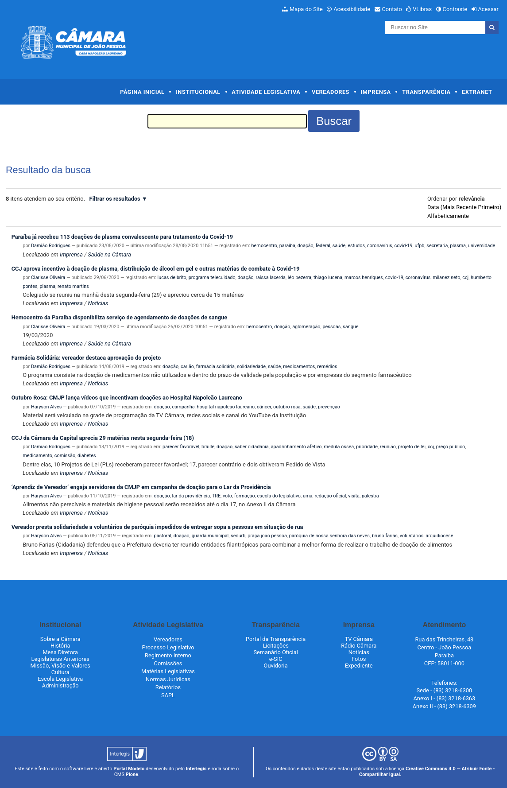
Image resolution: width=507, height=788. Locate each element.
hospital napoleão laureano (226, 407)
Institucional (198, 92)
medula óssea (339, 447)
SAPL (168, 695)
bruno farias (385, 536)
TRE (216, 496)
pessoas (331, 327)
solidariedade (251, 366)
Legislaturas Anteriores (60, 659)
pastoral (162, 536)
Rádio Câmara (358, 645)
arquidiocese (439, 536)
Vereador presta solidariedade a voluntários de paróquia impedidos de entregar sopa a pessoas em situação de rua (157, 527)
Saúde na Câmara (109, 254)
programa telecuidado (212, 277)
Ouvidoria (276, 665)
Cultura (60, 672)
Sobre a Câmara (60, 639)
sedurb (238, 536)
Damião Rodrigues (50, 245)
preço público (450, 447)
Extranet (477, 92)
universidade (481, 245)
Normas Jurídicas (168, 679)
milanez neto (446, 277)
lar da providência (191, 496)
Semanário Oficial (275, 652)
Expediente (359, 665)
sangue (350, 327)
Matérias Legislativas (168, 671)
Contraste (455, 9)
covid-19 (403, 245)
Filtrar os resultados (114, 198)
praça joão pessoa (267, 536)
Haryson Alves (46, 407)
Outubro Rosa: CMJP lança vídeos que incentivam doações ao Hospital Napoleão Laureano (127, 397)
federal (323, 245)
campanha (183, 407)
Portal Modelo (128, 769)
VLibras (422, 9)
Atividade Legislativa (266, 92)
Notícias (98, 303)
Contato (392, 9)
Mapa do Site (306, 9)
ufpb (419, 245)
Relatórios (168, 687)
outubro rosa (287, 407)
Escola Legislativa (60, 678)
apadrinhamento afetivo (296, 447)
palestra (370, 496)
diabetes (86, 455)
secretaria (437, 245)
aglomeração (306, 327)
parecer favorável (181, 447)
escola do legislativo (279, 496)
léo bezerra (299, 277)
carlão (187, 366)
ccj (465, 277)
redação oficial (330, 496)
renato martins (73, 286)
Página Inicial (142, 92)
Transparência (426, 92)
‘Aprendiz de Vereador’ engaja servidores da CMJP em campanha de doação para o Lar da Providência (141, 487)
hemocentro (264, 245)
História (60, 645)
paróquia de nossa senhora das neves (329, 536)
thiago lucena (327, 277)
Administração (60, 685)
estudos (356, 245)
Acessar (488, 9)
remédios (327, 366)
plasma (458, 245)
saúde (339, 245)
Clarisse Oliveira (48, 277)
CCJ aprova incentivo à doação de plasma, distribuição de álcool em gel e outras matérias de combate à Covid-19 (156, 268)
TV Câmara (358, 639)
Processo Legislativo (168, 647)
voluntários (412, 536)
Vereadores (330, 92)
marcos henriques (363, 277)
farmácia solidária (215, 366)
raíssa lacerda (270, 277)
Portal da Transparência (276, 639)
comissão (64, 455)
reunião (388, 447)
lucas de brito (172, 277)
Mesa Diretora (60, 652)
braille (207, 447)
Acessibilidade (351, 9)
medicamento (37, 455)
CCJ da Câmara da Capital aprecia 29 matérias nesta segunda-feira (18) (103, 438)
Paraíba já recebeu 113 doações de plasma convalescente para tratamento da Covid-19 (122, 236)
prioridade (367, 447)
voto (227, 496)
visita (354, 496)
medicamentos (299, 366)
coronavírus (379, 245)
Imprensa (376, 92)
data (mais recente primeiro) (464, 207)
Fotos (359, 659)
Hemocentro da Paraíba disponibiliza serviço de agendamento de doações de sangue (120, 317)
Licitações (275, 645)
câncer (264, 407)
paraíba (287, 245)
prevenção (329, 407)
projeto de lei (412, 447)
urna (308, 496)
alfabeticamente (448, 216)
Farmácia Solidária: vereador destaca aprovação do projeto (86, 357)
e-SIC (276, 659)
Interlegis (196, 769)
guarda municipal (210, 536)
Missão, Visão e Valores (60, 665)
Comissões (168, 663)
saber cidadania (252, 447)
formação (244, 496)
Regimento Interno (168, 655)
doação (305, 245)
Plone (132, 774)
